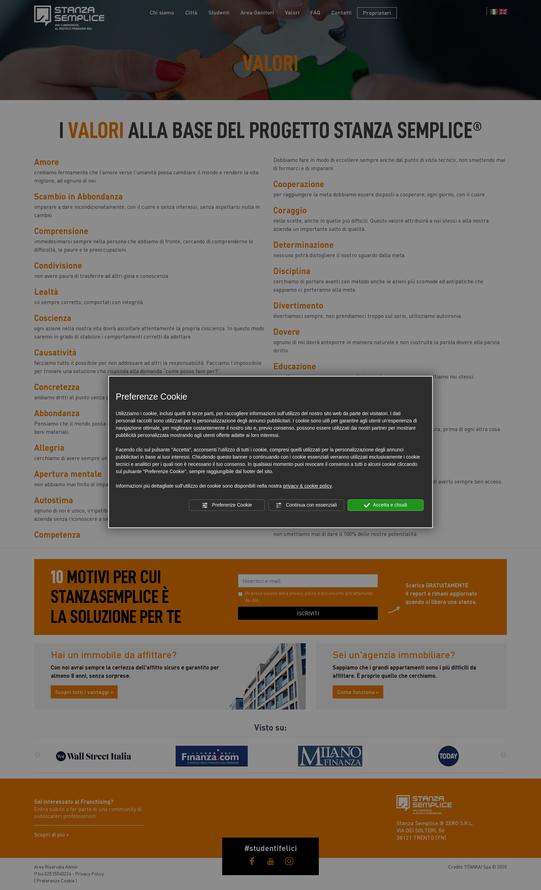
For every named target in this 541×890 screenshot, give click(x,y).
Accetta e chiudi (385, 505)
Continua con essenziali (306, 505)
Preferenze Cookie (226, 505)
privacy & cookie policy (307, 486)
